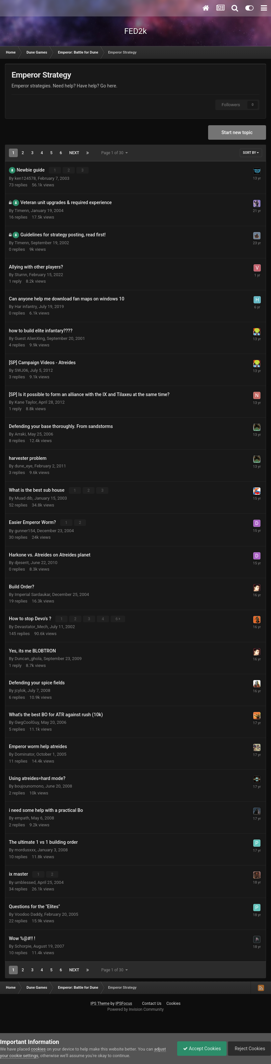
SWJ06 (21, 369)
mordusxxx (25, 849)
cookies (38, 1049)
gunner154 (24, 530)
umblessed (25, 881)
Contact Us (151, 1002)
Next (74, 153)
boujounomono (28, 785)
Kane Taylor (25, 401)
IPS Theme (100, 1002)
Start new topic (237, 132)
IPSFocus (124, 1002)
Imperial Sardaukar (32, 593)
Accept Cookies (199, 1048)
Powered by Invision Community (135, 1008)
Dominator (24, 753)
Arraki (20, 433)
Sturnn (20, 274)
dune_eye (23, 465)
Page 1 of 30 (114, 153)
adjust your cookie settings (25, 1055)
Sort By (251, 152)
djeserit (21, 561)
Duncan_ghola (27, 657)
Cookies (173, 1002)
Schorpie (22, 945)
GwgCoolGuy (26, 721)
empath (21, 817)
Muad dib (23, 497)
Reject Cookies (248, 1048)
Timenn (21, 210)
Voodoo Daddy (28, 913)
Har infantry (25, 306)
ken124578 (25, 178)
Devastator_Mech (31, 626)
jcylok (19, 689)
